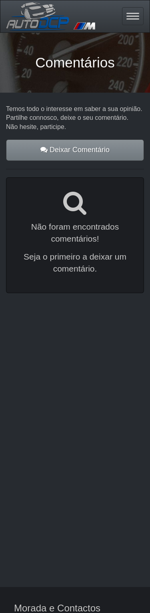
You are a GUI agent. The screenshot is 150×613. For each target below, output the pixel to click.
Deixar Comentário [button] (75, 150)
